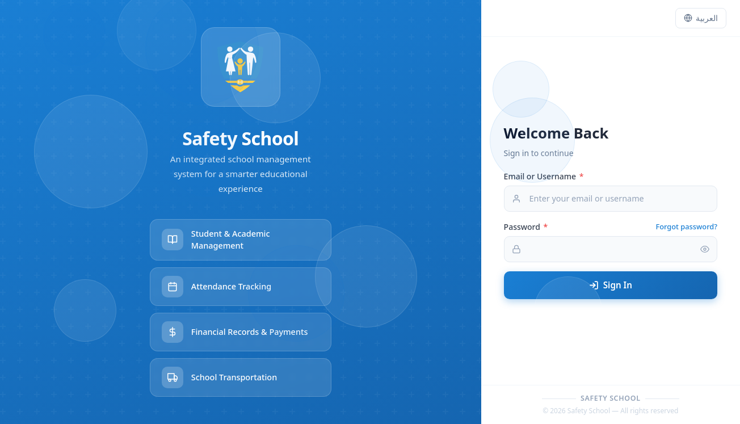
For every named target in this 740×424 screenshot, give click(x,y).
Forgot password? (687, 226)
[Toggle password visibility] (704, 249)
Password (526, 226)
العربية (701, 17)
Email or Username (544, 176)
